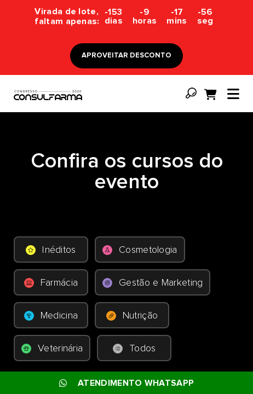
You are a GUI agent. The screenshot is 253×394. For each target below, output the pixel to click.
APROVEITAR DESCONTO (126, 55)
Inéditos (51, 250)
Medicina (51, 316)
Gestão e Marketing (152, 283)
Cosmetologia (139, 250)
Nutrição (132, 316)
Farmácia (51, 283)
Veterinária (52, 349)
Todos (134, 349)
